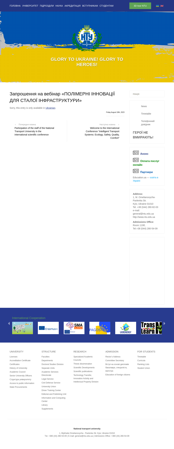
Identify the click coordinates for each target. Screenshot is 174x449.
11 (95, 79)
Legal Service (48, 379)
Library (45, 405)
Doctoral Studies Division (53, 364)
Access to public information (22, 383)
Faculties (46, 357)
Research (80, 351)
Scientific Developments (84, 367)
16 (117, 79)
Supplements (47, 409)
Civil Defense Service (51, 383)
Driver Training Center (51, 390)
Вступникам (90, 5)
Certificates (15, 364)
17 (121, 79)
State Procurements (18, 387)
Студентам (106, 5)
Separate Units (48, 368)
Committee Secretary (115, 360)
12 (100, 79)
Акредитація (73, 5)
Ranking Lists (143, 364)
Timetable (146, 113)
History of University (18, 368)
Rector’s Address (113, 357)
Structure (49, 351)
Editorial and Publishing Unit (54, 394)
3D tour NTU (140, 5)
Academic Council (18, 372)
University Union (49, 386)
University (17, 351)
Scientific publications (83, 371)
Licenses (13, 357)
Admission (112, 351)
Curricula (141, 360)
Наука (59, 5)
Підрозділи (47, 5)
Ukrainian (50, 108)
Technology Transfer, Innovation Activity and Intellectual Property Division (86, 378)
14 (108, 79)
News (144, 106)
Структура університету (20, 379)
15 (113, 79)
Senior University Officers (21, 376)
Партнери (146, 172)
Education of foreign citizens (118, 375)
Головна (15, 5)
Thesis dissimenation (83, 364)
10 (91, 79)
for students (146, 351)
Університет (30, 5)
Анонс (144, 153)
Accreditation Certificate (20, 360)
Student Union (143, 368)
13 (104, 79)
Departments (47, 360)
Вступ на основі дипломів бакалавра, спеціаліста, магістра (117, 367)
